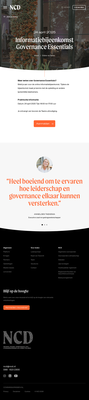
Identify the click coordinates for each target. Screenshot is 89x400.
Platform (6, 252)
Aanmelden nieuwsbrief (16, 307)
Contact (34, 268)
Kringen (6, 256)
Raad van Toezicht (37, 256)
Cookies (27, 391)
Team (33, 260)
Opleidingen (7, 264)
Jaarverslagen (63, 264)
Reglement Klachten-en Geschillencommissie (67, 273)
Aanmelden (42, 123)
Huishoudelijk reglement (67, 268)
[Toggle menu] (5, 7)
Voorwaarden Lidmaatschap (68, 256)
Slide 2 (44, 224)
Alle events (12, 16)
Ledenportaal (36, 252)
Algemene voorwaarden (67, 252)
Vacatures (34, 264)
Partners (6, 260)
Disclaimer (16, 391)
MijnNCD (65, 7)
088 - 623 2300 (11, 369)
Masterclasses (8, 268)
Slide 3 (46, 224)
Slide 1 (42, 224)
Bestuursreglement (65, 277)
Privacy (5, 391)
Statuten (61, 260)
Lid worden (79, 7)
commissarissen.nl (13, 387)
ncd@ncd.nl (9, 366)
